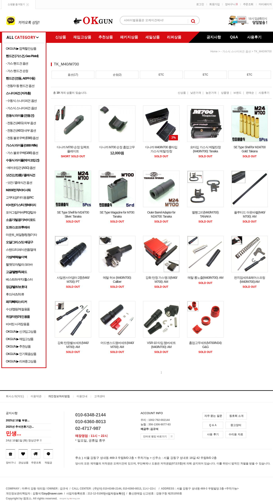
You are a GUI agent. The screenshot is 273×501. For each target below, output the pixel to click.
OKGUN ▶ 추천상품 (18, 346)
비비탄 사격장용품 (17, 324)
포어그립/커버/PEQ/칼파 (21, 212)
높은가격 (211, 92)
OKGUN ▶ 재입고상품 (19, 339)
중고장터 (235, 425)
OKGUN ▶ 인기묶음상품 (21, 354)
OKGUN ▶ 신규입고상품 (21, 331)
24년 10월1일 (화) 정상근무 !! (24, 440)
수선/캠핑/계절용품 (18, 309)
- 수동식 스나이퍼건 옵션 (21, 100)
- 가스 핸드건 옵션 (17, 63)
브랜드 (237, 92)
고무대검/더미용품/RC (20, 197)
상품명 (225, 92)
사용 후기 (212, 434)
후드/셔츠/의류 (15, 294)
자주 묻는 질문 (213, 416)
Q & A (213, 425)
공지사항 (214, 37)
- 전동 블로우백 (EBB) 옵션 (22, 138)
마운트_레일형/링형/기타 (21, 235)
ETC (161, 74)
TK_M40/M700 (263, 51)
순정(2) (117, 74)
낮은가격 (195, 92)
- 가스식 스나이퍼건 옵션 (21, 108)
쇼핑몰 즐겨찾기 (16, 4)
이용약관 (36, 396)
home (214, 51)
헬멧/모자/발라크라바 (19, 264)
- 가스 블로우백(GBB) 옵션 (22, 153)
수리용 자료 (236, 434)
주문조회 (248, 4)
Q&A (234, 37)
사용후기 (254, 37)
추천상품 (105, 37)
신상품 (60, 37)
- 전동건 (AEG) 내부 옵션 (21, 130)
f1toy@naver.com (52, 493)
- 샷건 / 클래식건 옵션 (19, 182)
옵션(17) (73, 74)
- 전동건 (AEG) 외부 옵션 (21, 123)
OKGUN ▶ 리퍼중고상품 (21, 361)
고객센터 (99, 396)
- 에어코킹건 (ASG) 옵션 (20, 167)
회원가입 (214, 4)
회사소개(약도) (15, 396)
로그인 (200, 4)
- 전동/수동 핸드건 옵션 (20, 86)
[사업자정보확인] (115, 493)
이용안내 (82, 396)
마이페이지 (265, 4)
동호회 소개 (236, 416)
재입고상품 (82, 37)
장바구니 (231, 4)
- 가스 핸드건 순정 (17, 71)
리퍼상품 (174, 37)
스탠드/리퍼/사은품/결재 (21, 249)
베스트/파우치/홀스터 (19, 279)
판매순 (250, 92)
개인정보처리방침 (59, 396)
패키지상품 (129, 37)
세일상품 (152, 37)
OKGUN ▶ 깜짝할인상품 (21, 48)
